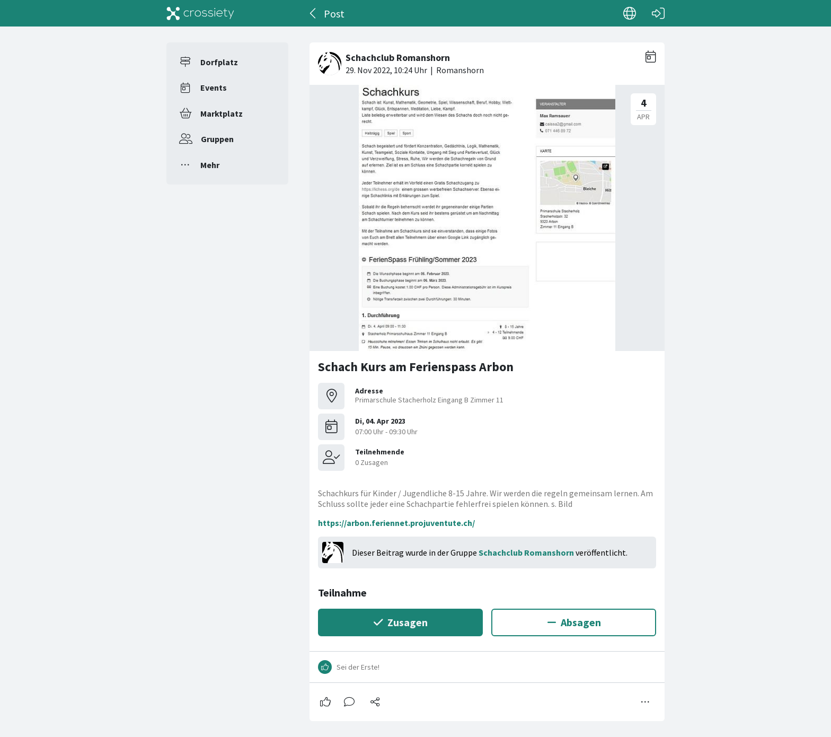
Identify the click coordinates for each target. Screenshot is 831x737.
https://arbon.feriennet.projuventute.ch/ (396, 522)
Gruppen (217, 139)
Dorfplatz (219, 62)
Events (213, 87)
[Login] (658, 13)
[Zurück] (313, 13)
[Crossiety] (200, 13)
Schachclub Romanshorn (526, 552)
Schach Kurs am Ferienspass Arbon (416, 366)
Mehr (209, 165)
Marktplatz (221, 113)
